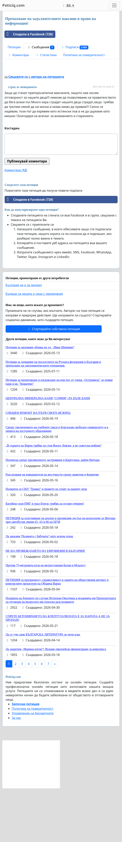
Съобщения (40, 47)
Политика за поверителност (84, 55)
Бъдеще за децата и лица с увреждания (34, 347)
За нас (16, 772)
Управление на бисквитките (33, 767)
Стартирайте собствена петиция (53, 383)
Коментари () (15, 224)
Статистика (45, 55)
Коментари (18, 55)
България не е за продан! (24, 339)
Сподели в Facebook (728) (29, 34)
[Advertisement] (61, 95)
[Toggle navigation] (114, 5)
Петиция (14, 47)
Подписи (74, 47)
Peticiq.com (13, 5)
